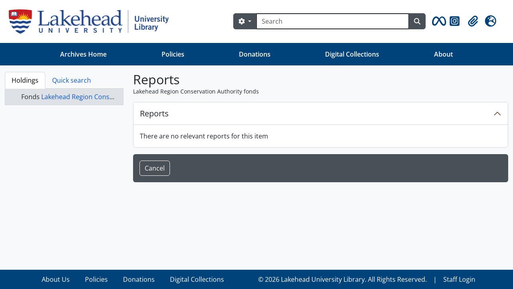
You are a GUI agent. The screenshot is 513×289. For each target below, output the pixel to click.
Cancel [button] (155, 168)
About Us (56, 279)
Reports (154, 113)
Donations (255, 54)
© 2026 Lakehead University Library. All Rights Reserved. (342, 279)
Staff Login (459, 279)
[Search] (332, 21)
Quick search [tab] (71, 80)
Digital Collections (352, 54)
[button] (437, 21)
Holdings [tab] (25, 80)
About (443, 54)
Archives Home (83, 54)
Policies (173, 54)
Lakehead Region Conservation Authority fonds (112, 96)
